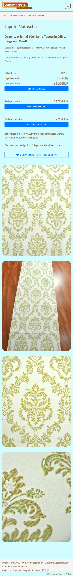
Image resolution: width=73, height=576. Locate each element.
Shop (4, 15)
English (26, 570)
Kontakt (6, 566)
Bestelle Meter (36, 106)
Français (17, 570)
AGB (17, 562)
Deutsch (6, 570)
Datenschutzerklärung (56, 562)
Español (36, 570)
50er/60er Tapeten (35, 15)
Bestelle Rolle (36, 88)
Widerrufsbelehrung (32, 562)
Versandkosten (17, 133)
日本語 (45, 570)
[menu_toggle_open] (68, 6)
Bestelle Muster (37, 124)
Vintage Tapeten (17, 15)
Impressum (8, 562)
